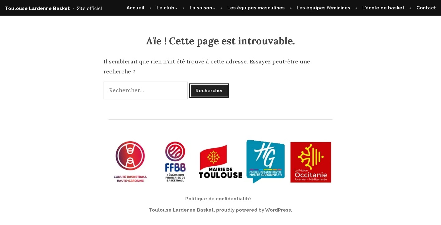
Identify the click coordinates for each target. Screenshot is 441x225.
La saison (201, 8)
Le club (165, 8)
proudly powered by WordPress (253, 210)
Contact (426, 8)
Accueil (135, 8)
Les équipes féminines (323, 8)
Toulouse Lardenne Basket (37, 8)
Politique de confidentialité (218, 199)
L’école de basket (383, 8)
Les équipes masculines (256, 8)
